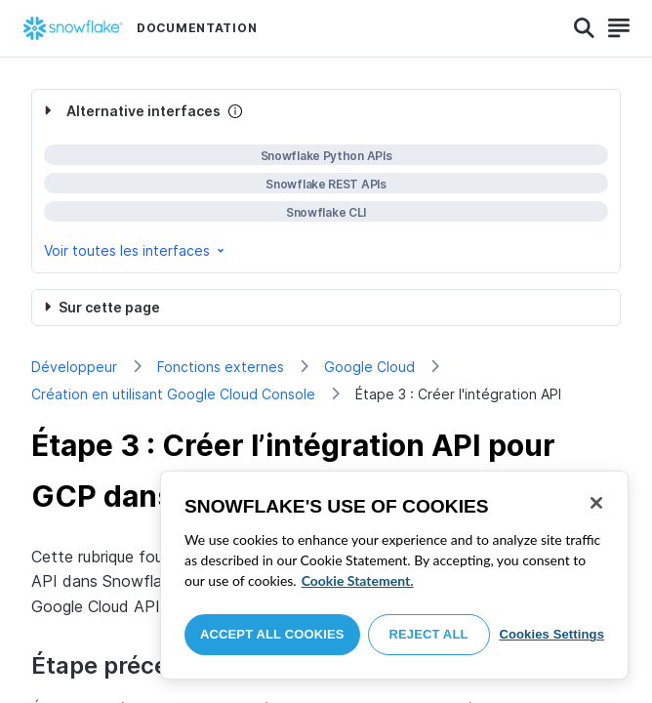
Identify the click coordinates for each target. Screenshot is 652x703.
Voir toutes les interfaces (135, 250)
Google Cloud (369, 366)
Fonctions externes (220, 366)
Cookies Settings (551, 634)
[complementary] (326, 181)
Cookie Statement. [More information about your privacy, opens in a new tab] (358, 580)
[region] (394, 575)
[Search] (584, 28)
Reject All (429, 634)
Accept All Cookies (272, 634)
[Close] (596, 502)
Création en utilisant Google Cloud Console (173, 394)
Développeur (74, 366)
